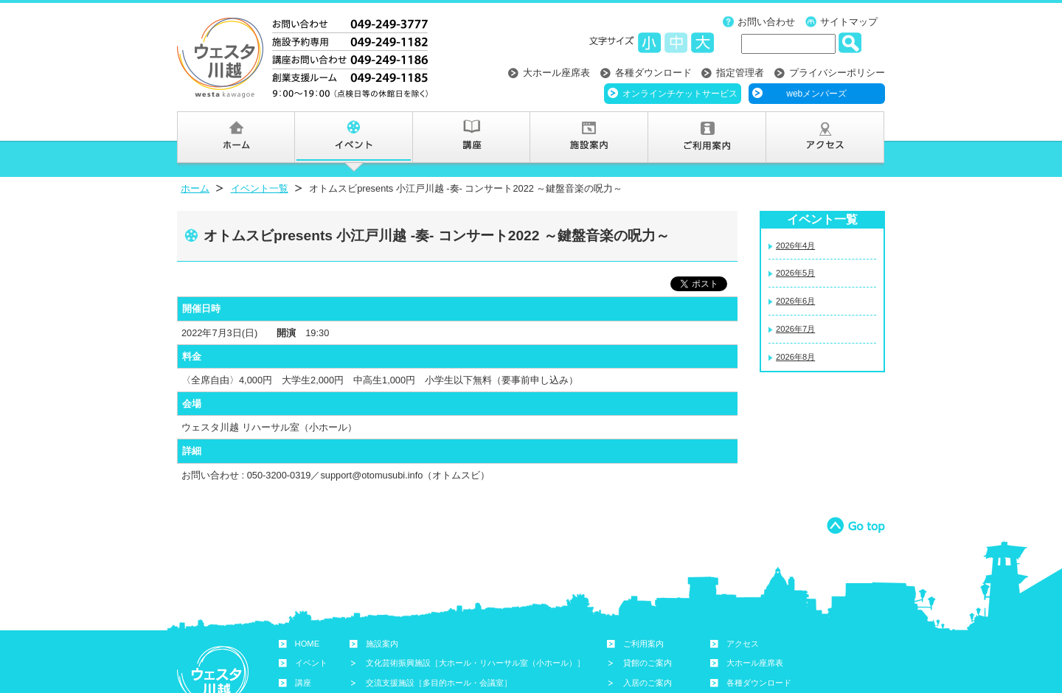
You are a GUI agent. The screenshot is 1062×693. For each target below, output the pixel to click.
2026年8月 (795, 356)
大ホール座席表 (556, 72)
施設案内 (382, 643)
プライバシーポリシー (837, 72)
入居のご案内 (647, 682)
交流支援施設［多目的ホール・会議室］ (439, 682)
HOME (307, 643)
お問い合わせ (766, 21)
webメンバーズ (816, 93)
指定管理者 (740, 72)
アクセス (742, 643)
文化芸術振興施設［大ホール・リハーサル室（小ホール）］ (475, 662)
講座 (303, 682)
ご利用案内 (643, 643)
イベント (311, 662)
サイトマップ (849, 21)
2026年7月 (795, 328)
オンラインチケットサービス (680, 93)
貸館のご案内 (647, 662)
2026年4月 (795, 245)
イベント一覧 (259, 188)
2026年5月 (795, 272)
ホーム (195, 188)
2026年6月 (795, 300)
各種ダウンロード (653, 72)
